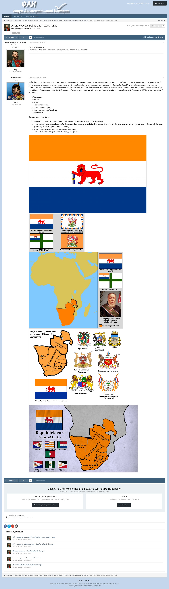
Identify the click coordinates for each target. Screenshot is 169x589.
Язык (80, 581)
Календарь (18, 16)
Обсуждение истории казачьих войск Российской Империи (33, 544)
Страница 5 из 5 (39, 37)
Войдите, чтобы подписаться (139, 26)
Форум (6, 16)
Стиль (88, 581)
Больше (161, 20)
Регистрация (159, 3)
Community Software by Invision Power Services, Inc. (84, 585)
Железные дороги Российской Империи (27, 558)
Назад (11, 37)
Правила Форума (32, 16)
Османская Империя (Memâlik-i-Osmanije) (27, 565)
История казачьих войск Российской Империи (29, 551)
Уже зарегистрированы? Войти (139, 3)
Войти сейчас (123, 505)
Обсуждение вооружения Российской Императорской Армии (34, 537)
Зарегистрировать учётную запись (45, 505)
